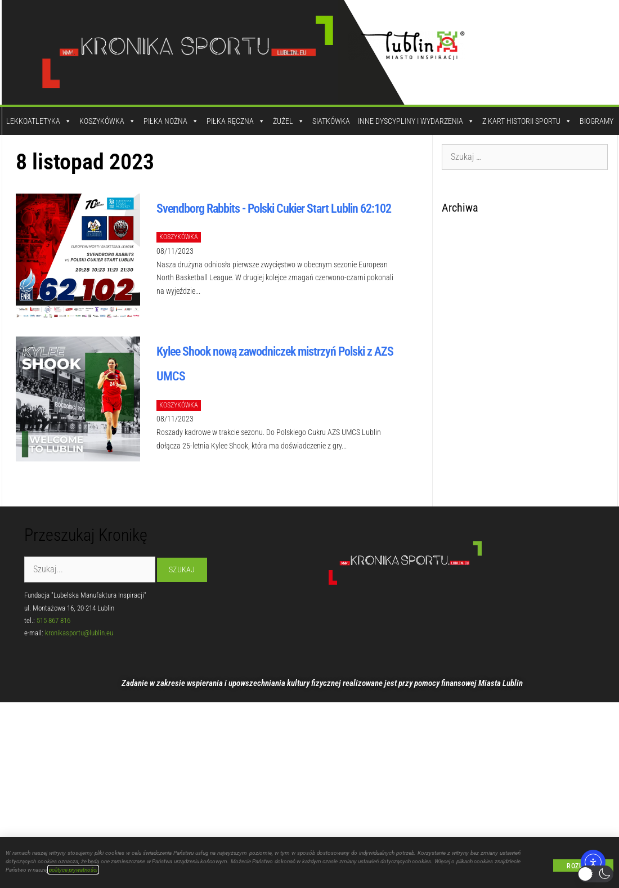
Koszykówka (107, 120)
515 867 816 (53, 620)
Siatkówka (331, 120)
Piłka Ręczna (236, 120)
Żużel (288, 120)
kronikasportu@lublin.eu (79, 633)
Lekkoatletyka (38, 120)
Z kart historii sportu (527, 120)
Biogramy (596, 120)
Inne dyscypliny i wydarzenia (416, 120)
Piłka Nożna (171, 120)
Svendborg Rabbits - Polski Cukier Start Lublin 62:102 (273, 208)
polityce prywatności (73, 870)
